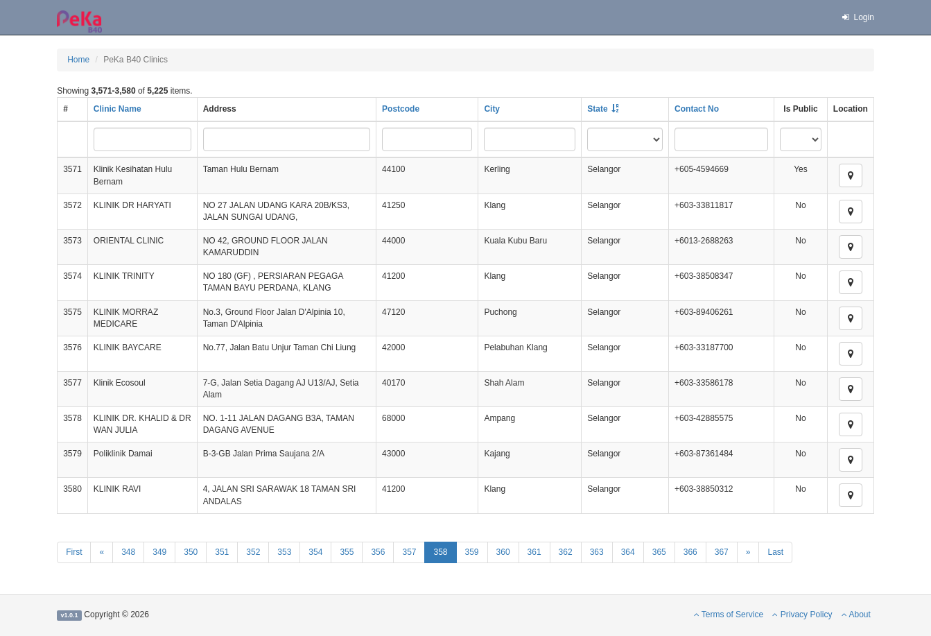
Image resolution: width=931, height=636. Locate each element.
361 (534, 552)
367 (722, 552)
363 (597, 552)
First (74, 552)
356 (378, 552)
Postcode (400, 109)
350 (191, 552)
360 (503, 552)
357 (409, 552)
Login (857, 17)
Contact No (697, 109)
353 (284, 552)
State (597, 109)
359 (472, 552)
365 (659, 552)
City (492, 109)
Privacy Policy (802, 614)
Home (78, 60)
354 (315, 552)
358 (440, 552)
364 (628, 552)
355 (347, 552)
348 (128, 552)
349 (159, 552)
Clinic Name (117, 109)
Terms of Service (728, 614)
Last (775, 552)
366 (690, 552)
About (856, 614)
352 (253, 552)
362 (566, 552)
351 (222, 552)
